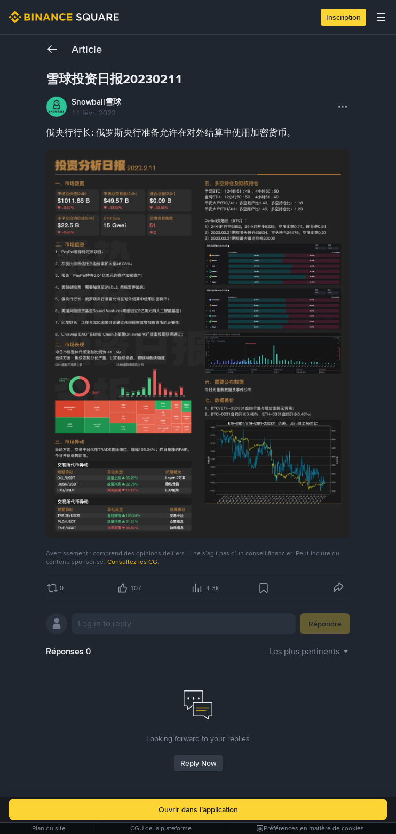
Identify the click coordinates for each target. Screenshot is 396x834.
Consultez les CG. (133, 562)
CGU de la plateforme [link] (161, 828)
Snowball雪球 (96, 102)
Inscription (343, 17)
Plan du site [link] (49, 828)
